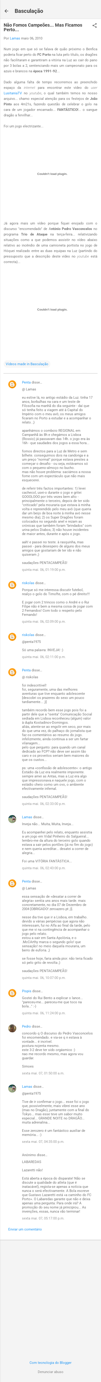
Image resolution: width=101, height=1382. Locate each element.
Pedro (26, 1026)
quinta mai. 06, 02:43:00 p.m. (44, 868)
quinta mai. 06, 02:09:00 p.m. (44, 622)
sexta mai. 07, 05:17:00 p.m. (43, 1218)
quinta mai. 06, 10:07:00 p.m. (44, 978)
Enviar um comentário (25, 1229)
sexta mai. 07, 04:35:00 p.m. (43, 1142)
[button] (94, 26)
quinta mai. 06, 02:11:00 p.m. (44, 657)
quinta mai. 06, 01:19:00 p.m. (44, 570)
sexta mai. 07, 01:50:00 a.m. (43, 1073)
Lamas (27, 817)
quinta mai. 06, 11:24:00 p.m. (44, 1013)
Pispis (26, 991)
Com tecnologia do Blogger (50, 1363)
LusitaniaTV (13, 93)
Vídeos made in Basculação (27, 364)
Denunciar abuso (50, 1372)
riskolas (28, 583)
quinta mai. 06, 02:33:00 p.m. (44, 804)
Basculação (29, 11)
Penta (26, 382)
